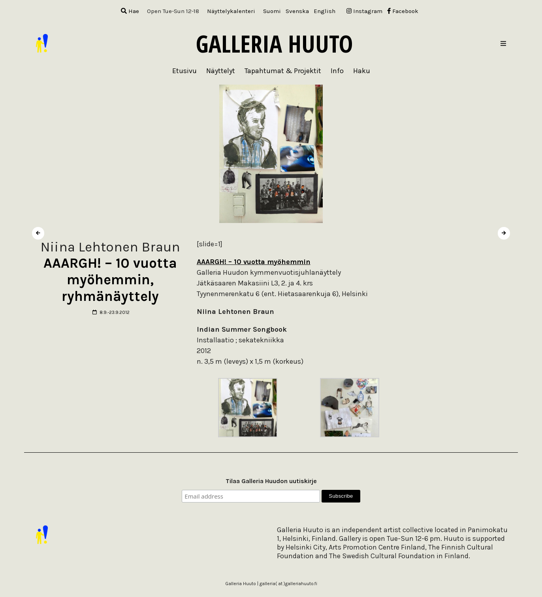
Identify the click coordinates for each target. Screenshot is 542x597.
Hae (130, 11)
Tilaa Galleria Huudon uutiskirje (271, 481)
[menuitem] (272, 11)
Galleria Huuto (274, 43)
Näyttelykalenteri (231, 11)
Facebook (402, 11)
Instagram (364, 11)
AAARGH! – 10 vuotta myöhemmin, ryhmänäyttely (110, 279)
